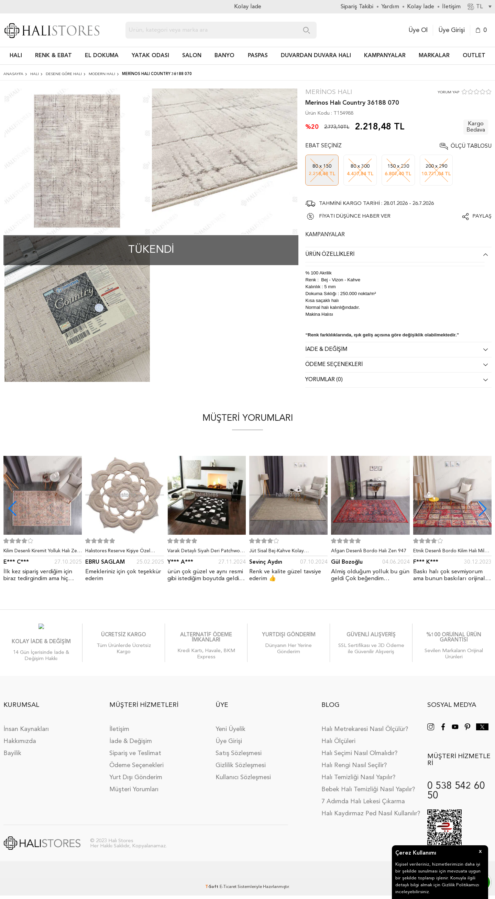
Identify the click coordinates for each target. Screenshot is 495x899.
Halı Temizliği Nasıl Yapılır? (358, 776)
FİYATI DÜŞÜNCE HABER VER (354, 216)
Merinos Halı (328, 92)
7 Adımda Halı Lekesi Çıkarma (363, 800)
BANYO (224, 56)
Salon (191, 56)
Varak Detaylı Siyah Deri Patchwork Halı (205, 552)
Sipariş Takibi (357, 7)
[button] (482, 508)
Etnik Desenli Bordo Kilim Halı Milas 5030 (451, 552)
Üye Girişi (451, 30)
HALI (16, 56)
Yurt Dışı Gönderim (135, 776)
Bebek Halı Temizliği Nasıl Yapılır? (368, 788)
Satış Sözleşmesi (239, 752)
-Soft (212, 885)
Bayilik (12, 752)
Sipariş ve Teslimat (135, 752)
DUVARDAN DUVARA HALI (316, 56)
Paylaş (482, 216)
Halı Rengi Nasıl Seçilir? (354, 764)
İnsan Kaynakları (26, 727)
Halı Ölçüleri (338, 739)
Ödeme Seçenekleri (136, 764)
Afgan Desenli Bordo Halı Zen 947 (368, 550)
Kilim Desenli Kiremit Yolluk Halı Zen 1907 (41, 552)
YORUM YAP (448, 92)
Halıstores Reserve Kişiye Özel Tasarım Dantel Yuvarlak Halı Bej (120, 552)
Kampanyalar (385, 56)
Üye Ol (418, 30)
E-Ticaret (228, 885)
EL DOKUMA (102, 56)
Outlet (474, 56)
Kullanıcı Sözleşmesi (243, 776)
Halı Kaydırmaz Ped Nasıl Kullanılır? (370, 812)
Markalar (434, 56)
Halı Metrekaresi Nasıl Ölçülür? (364, 727)
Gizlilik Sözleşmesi (241, 764)
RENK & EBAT (53, 56)
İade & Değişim (130, 739)
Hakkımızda (19, 739)
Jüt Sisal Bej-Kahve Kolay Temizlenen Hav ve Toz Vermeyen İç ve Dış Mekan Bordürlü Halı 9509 (288, 552)
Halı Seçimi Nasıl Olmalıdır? (359, 752)
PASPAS (258, 56)
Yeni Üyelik (230, 727)
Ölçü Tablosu (471, 146)
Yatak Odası (150, 56)
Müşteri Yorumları (133, 788)
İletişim (119, 727)
